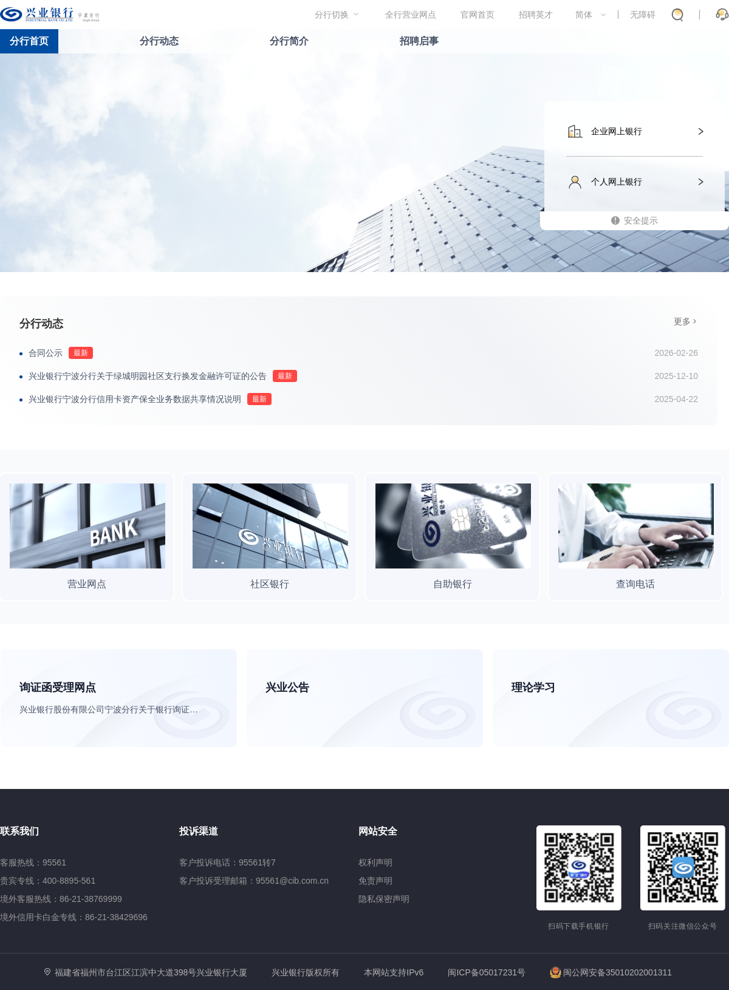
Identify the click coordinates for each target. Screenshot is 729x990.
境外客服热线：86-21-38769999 (61, 899)
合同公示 (46, 353)
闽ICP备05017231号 (486, 972)
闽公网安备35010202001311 (611, 972)
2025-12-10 (676, 376)
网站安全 (377, 831)
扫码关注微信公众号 (682, 926)
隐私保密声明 (383, 899)
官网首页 (477, 14)
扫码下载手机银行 (578, 926)
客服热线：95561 (33, 862)
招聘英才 (536, 14)
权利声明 (375, 862)
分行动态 (159, 41)
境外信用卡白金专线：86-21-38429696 (74, 917)
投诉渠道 (198, 831)
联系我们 (19, 831)
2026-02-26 (676, 353)
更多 (682, 321)
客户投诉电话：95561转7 (227, 862)
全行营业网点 (410, 14)
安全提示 (641, 220)
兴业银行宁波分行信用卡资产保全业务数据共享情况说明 (135, 399)
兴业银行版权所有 (306, 972)
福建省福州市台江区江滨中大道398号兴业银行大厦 (151, 972)
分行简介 (289, 41)
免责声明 (375, 881)
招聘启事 (419, 41)
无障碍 (642, 14)
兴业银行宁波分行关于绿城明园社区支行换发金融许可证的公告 (148, 376)
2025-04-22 (676, 399)
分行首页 (29, 41)
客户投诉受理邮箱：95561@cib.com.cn (254, 881)
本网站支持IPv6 (393, 972)
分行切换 (332, 14)
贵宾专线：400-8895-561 (47, 881)
